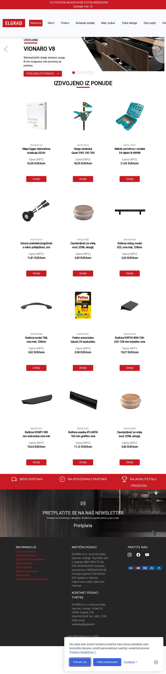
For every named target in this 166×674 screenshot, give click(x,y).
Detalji (36, 178)
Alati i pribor (108, 23)
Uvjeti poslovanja (25, 551)
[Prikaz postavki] (130, 662)
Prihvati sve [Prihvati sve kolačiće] (80, 662)
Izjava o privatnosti (26, 571)
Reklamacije (23, 575)
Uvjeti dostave (24, 567)
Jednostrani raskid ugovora (31, 579)
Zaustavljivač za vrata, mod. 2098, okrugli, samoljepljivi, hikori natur (130, 436)
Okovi (51, 23)
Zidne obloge (129, 23)
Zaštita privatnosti (26, 555)
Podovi (65, 23)
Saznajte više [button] (83, 6)
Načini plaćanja (24, 563)
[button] (6, 49)
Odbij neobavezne (107, 662)
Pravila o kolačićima (81, 652)
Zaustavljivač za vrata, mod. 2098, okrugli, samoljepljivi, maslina (83, 247)
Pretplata (83, 525)
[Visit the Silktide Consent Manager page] (156, 662)
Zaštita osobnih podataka (30, 559)
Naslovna (35, 23)
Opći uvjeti (150, 23)
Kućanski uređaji (85, 23)
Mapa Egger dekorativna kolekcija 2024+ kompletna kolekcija (36, 152)
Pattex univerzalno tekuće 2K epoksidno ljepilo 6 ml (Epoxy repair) (83, 341)
